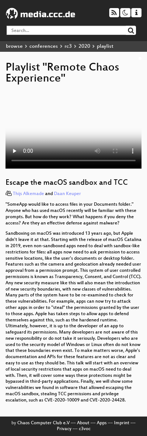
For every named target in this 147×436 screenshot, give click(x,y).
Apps (102, 423)
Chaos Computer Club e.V (43, 423)
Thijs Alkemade (28, 194)
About (83, 423)
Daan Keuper (67, 194)
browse (14, 46)
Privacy (64, 429)
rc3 (68, 46)
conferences (43, 46)
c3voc (85, 429)
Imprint (121, 423)
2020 (84, 46)
